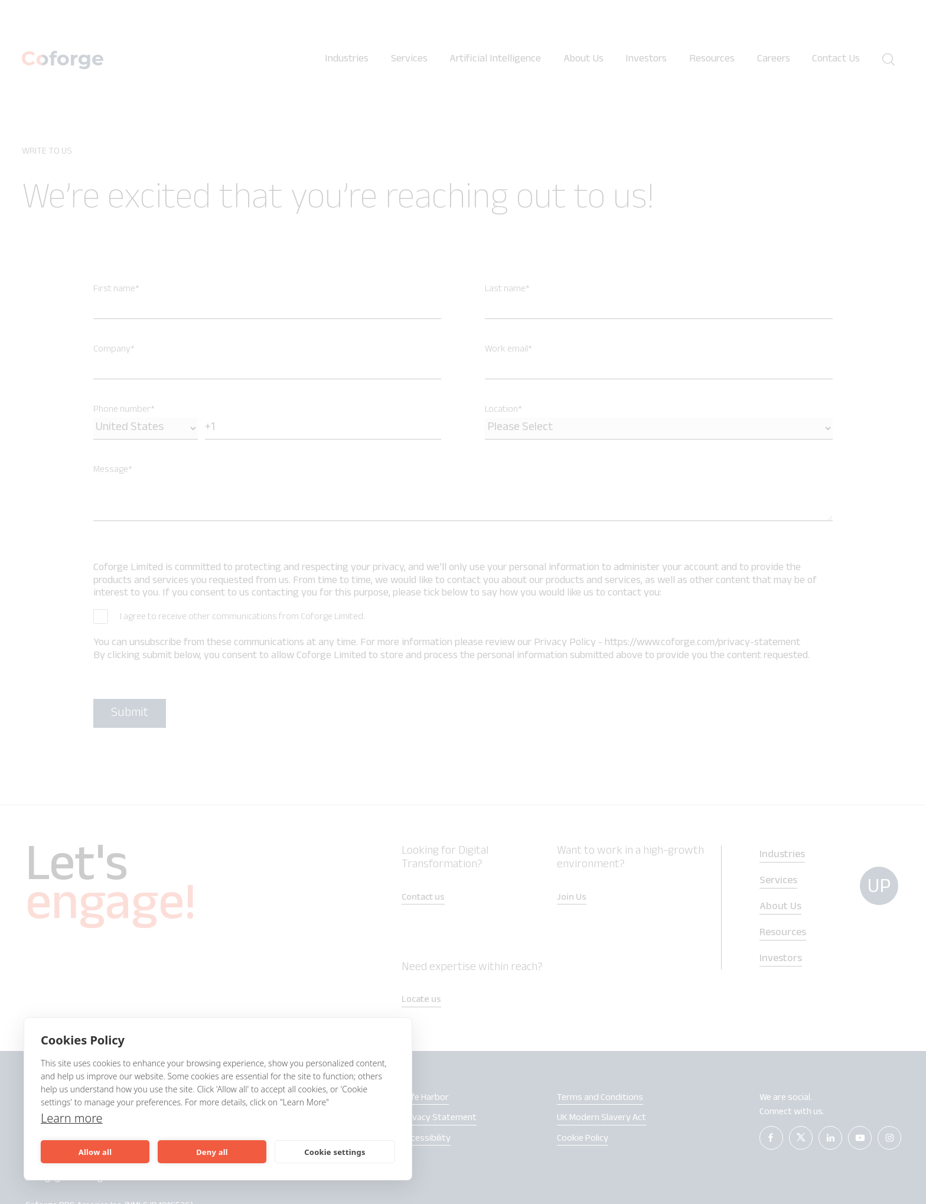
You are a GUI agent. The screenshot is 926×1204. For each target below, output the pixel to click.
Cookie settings (334, 1152)
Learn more (72, 1118)
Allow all (95, 1152)
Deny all (212, 1152)
